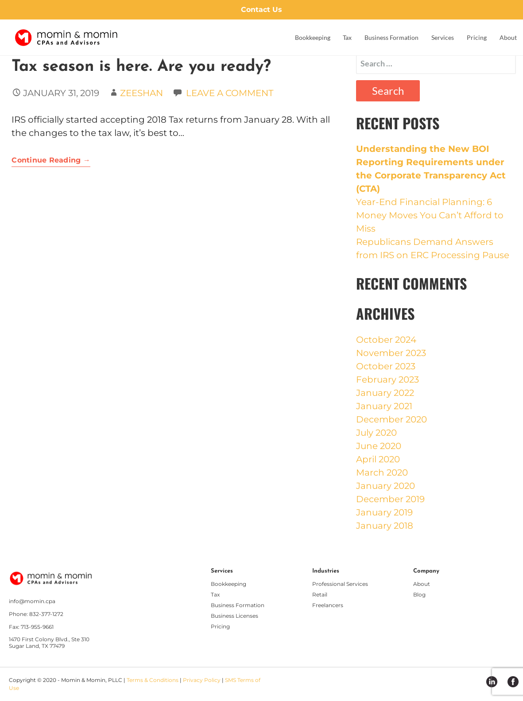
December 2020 (391, 419)
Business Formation (391, 37)
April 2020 (378, 459)
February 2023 (387, 379)
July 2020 (376, 432)
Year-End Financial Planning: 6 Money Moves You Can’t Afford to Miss (430, 215)
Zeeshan (141, 93)
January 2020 (385, 485)
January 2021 (384, 406)
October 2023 (385, 366)
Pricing (477, 37)
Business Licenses (234, 615)
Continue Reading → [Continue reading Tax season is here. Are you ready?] (51, 160)
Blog (419, 594)
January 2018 (384, 525)
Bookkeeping (312, 37)
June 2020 (378, 446)
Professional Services (340, 584)
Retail (319, 594)
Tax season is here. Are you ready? (141, 67)
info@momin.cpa (32, 601)
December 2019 (390, 499)
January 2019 (384, 512)
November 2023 (391, 353)
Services (442, 37)
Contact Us (261, 9)
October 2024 (386, 339)
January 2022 (385, 392)
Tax (347, 37)
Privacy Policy (202, 680)
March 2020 (382, 472)
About (508, 37)
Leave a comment (229, 93)
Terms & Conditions (152, 680)
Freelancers (327, 605)
